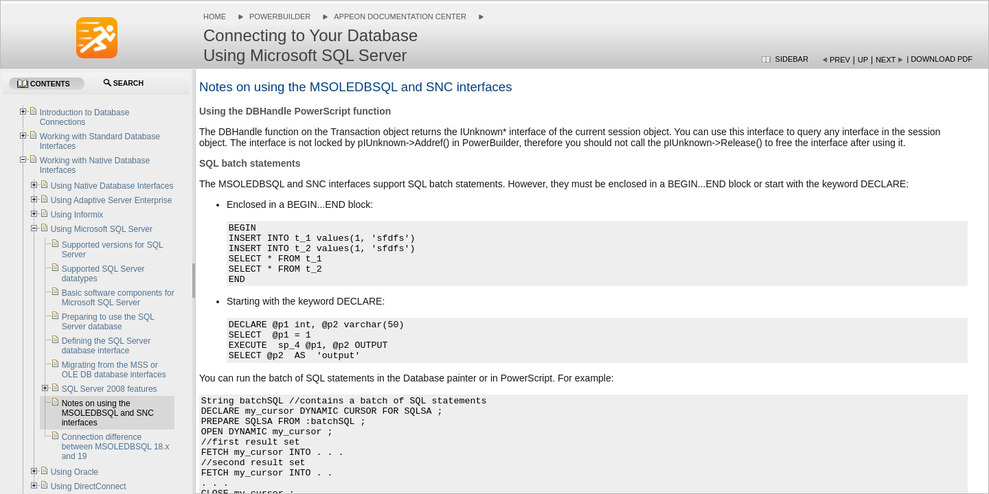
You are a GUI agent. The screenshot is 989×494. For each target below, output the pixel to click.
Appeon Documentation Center (400, 16)
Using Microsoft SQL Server (101, 229)
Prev (840, 60)
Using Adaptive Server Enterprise (111, 200)
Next (886, 60)
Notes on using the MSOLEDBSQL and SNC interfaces (108, 413)
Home (214, 16)
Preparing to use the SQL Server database (108, 321)
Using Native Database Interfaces (112, 186)
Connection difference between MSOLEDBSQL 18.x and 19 (116, 446)
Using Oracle (74, 472)
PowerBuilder (279, 16)
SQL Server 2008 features (109, 389)
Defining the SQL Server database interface (106, 345)
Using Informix (77, 215)
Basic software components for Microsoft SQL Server (118, 297)
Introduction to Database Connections (85, 117)
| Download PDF (940, 59)
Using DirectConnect (88, 486)
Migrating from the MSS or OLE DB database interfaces (114, 369)
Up (863, 60)
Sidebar (791, 59)
